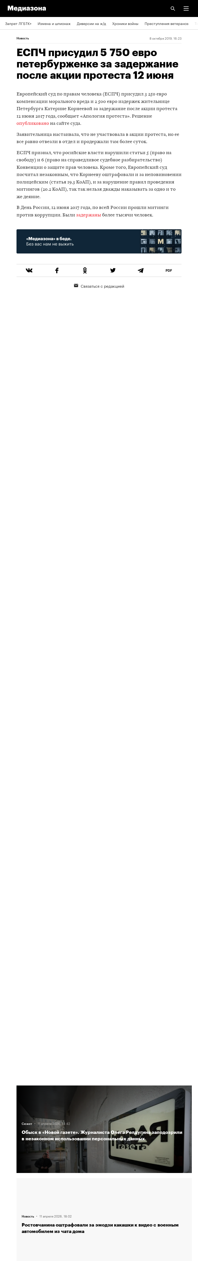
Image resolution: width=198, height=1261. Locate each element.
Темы (9, 1136)
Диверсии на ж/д (91, 23)
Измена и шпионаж (54, 23)
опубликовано (32, 123)
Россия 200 (15, 1195)
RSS (11, 1151)
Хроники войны (125, 23)
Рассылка (13, 1166)
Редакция (13, 1092)
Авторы (11, 1121)
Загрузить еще (104, 908)
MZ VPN (12, 1180)
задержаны (88, 215)
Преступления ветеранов (166, 23)
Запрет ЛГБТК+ (18, 23)
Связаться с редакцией (99, 286)
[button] (186, 8)
